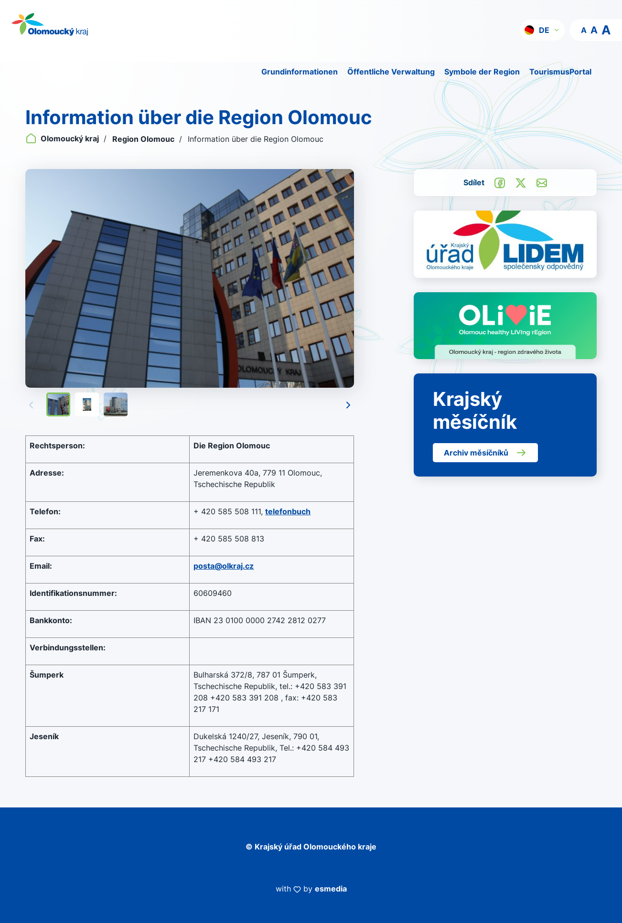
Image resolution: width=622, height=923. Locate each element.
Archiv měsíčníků (485, 452)
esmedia (331, 888)
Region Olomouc (144, 139)
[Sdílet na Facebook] (499, 182)
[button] (542, 30)
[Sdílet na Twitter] (520, 182)
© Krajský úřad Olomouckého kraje (311, 846)
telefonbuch (288, 511)
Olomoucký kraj (63, 138)
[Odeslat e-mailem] (541, 182)
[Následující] (348, 404)
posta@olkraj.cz (223, 566)
